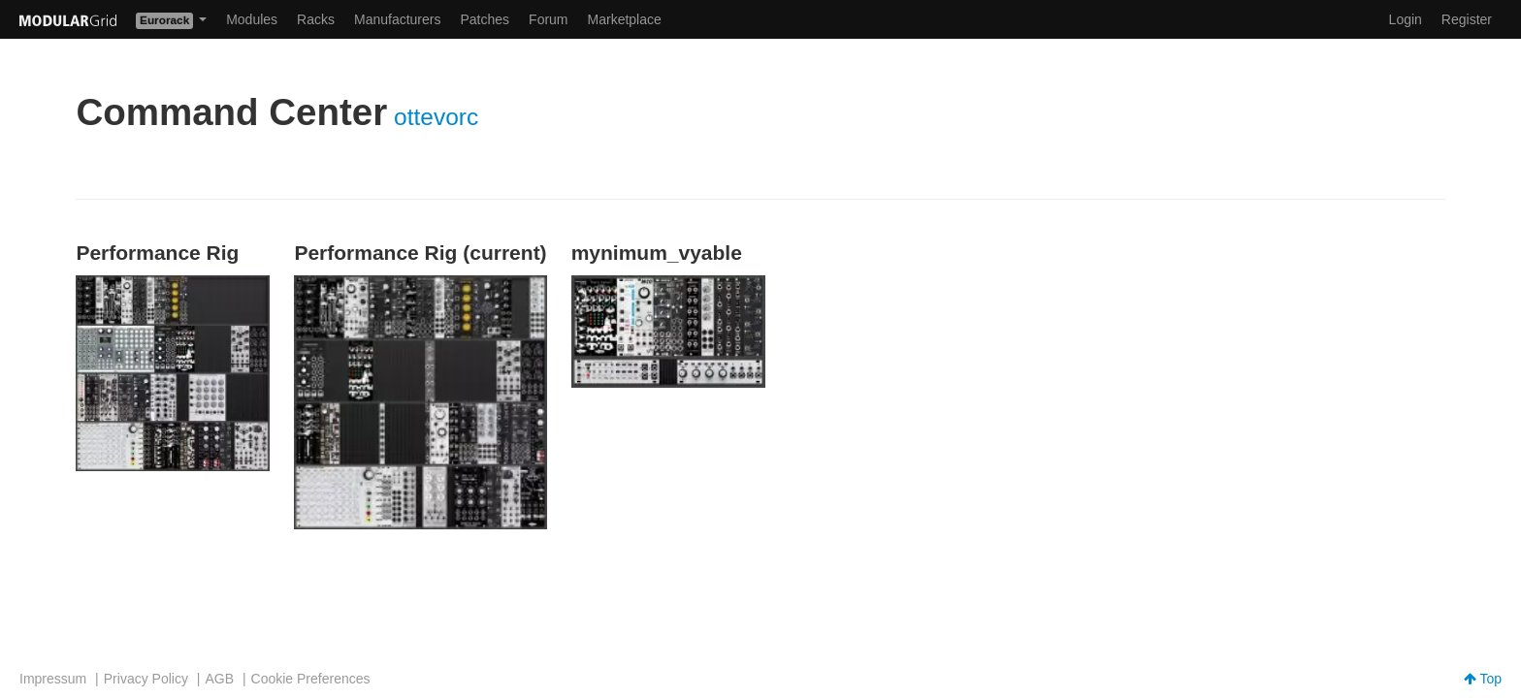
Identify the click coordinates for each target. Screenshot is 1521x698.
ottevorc (436, 117)
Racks (316, 19)
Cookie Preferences (311, 678)
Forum (548, 19)
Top (1483, 678)
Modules (251, 19)
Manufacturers (397, 19)
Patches (484, 19)
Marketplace (625, 19)
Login (1405, 19)
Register (1466, 19)
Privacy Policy (146, 678)
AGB (219, 678)
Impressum (52, 678)
